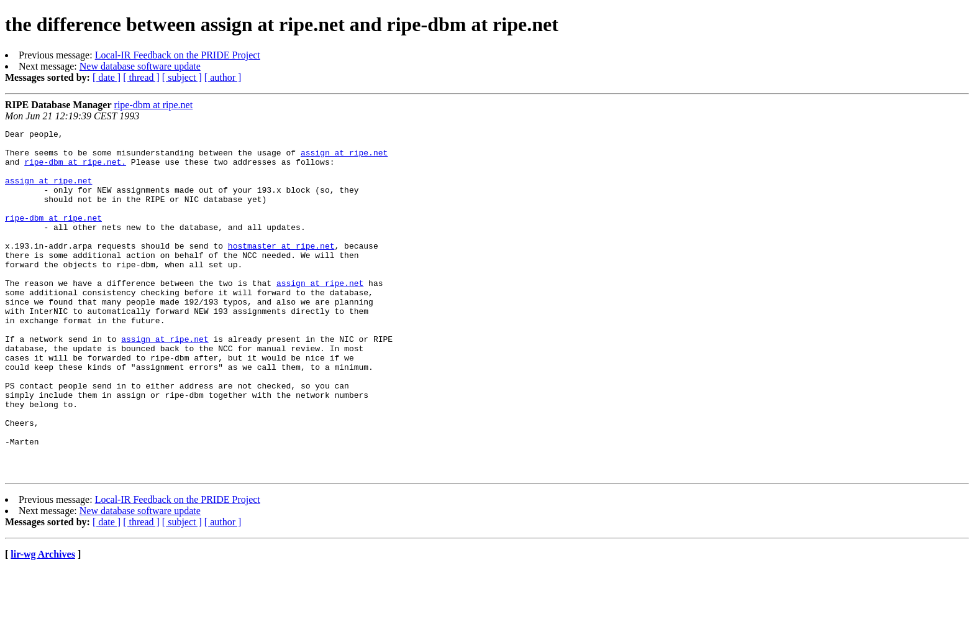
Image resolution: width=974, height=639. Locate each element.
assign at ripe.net (344, 157)
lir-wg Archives (43, 623)
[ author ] (223, 77)
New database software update (140, 66)
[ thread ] (141, 77)
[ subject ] (182, 77)
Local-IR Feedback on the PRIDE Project (177, 55)
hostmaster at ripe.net (281, 269)
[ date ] (107, 77)
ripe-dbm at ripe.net (153, 104)
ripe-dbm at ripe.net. (75, 169)
